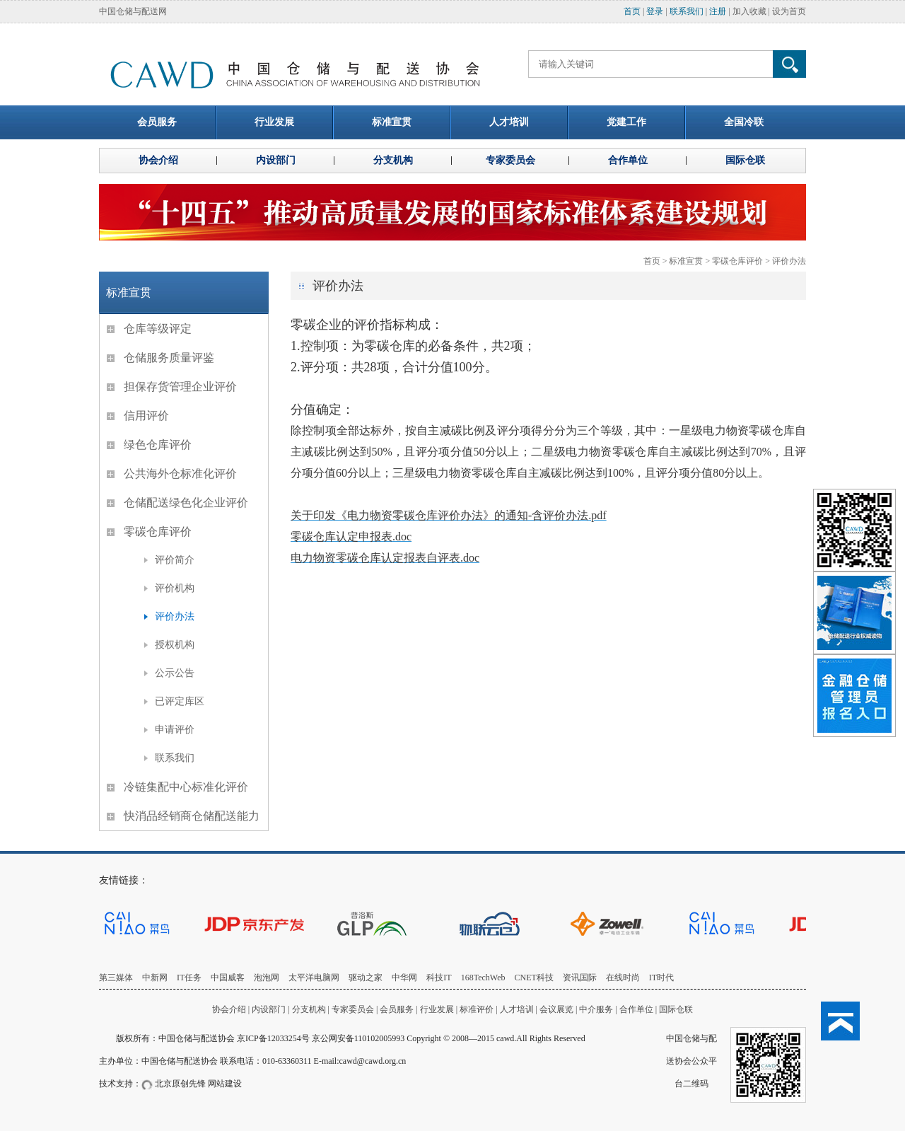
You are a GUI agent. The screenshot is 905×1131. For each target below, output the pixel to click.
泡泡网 (266, 977)
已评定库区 (179, 701)
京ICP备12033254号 (273, 1038)
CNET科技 (534, 977)
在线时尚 (623, 977)
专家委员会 (353, 1009)
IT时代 (661, 977)
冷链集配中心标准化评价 (186, 787)
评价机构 (174, 588)
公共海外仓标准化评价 (180, 474)
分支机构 (310, 1009)
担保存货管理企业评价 (180, 387)
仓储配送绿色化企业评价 (186, 503)
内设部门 (269, 1009)
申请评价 (174, 729)
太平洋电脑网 (313, 977)
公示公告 (174, 673)
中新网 (155, 977)
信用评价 (146, 416)
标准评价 (477, 1009)
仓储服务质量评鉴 (169, 358)
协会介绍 (229, 1009)
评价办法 (789, 261)
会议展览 (556, 1009)
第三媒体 (116, 977)
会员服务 (397, 1009)
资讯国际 (580, 977)
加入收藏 (749, 11)
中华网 (404, 977)
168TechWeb (483, 977)
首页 (632, 11)
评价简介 (174, 560)
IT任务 (189, 977)
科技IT (438, 977)
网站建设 (225, 1084)
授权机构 (174, 644)
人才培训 (517, 1009)
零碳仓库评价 (737, 261)
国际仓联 (676, 1009)
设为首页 (789, 11)
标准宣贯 (686, 261)
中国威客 (228, 977)
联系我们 (686, 11)
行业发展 (437, 1009)
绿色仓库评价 (158, 445)
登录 (654, 11)
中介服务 (596, 1009)
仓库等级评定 (158, 329)
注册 (717, 11)
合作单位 (636, 1009)
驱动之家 (366, 977)
